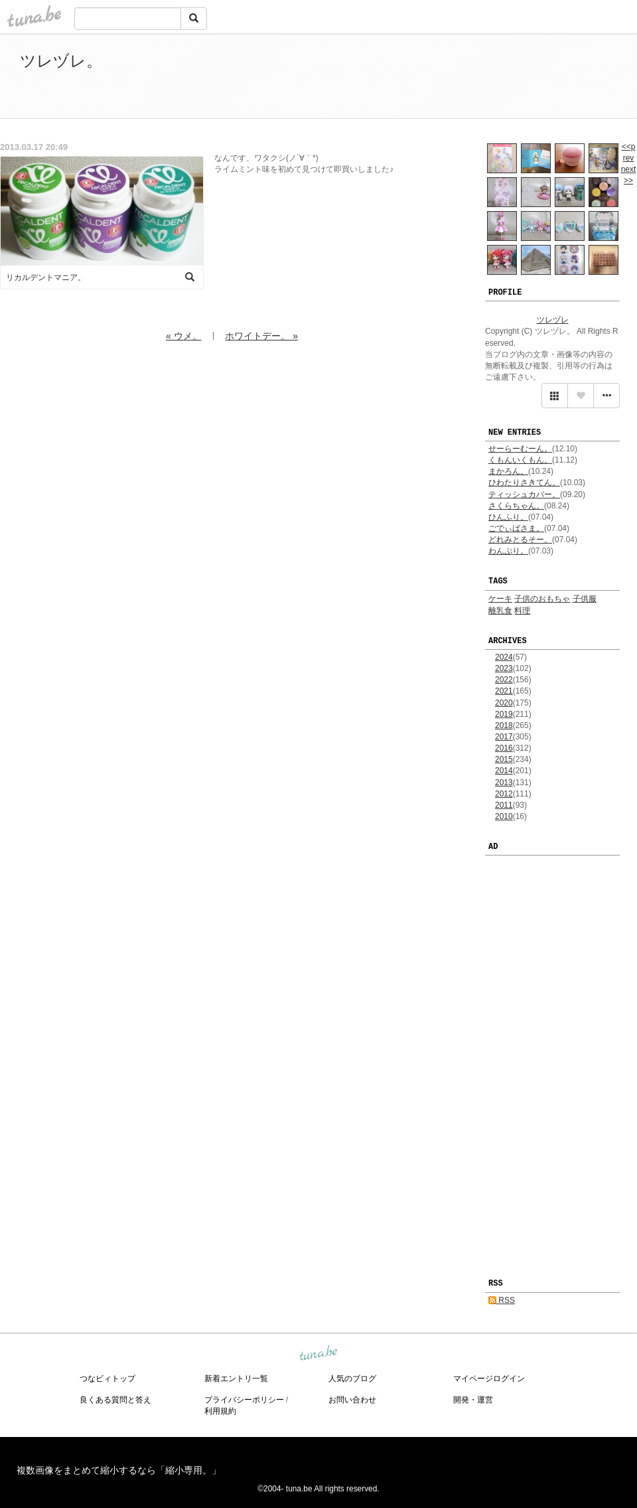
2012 (504, 793)
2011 (504, 805)
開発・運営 (473, 1399)
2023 (504, 668)
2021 (504, 691)
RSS (501, 1300)
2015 (504, 759)
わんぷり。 (508, 551)
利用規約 (220, 1411)
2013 (504, 782)
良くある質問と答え (115, 1399)
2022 (504, 679)
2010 (504, 816)
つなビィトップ (107, 1378)
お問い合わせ (352, 1399)
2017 (504, 736)
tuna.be (317, 1353)
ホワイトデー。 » (261, 336)
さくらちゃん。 (516, 505)
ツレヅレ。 (61, 61)
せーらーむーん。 (520, 448)
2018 (504, 725)
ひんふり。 (508, 517)
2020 (504, 703)
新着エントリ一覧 (236, 1378)
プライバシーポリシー (244, 1399)
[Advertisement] (464, 78)
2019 (504, 714)
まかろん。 (508, 471)
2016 (504, 748)
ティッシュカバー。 (524, 494)
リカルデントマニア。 (46, 277)
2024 (504, 657)
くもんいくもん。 (520, 460)
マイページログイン (489, 1378)
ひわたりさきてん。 (524, 482)
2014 (504, 770)
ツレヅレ (553, 320)
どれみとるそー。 (520, 539)
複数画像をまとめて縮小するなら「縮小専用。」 (119, 1470)
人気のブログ (352, 1378)
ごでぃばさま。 (516, 528)
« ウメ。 (184, 336)
